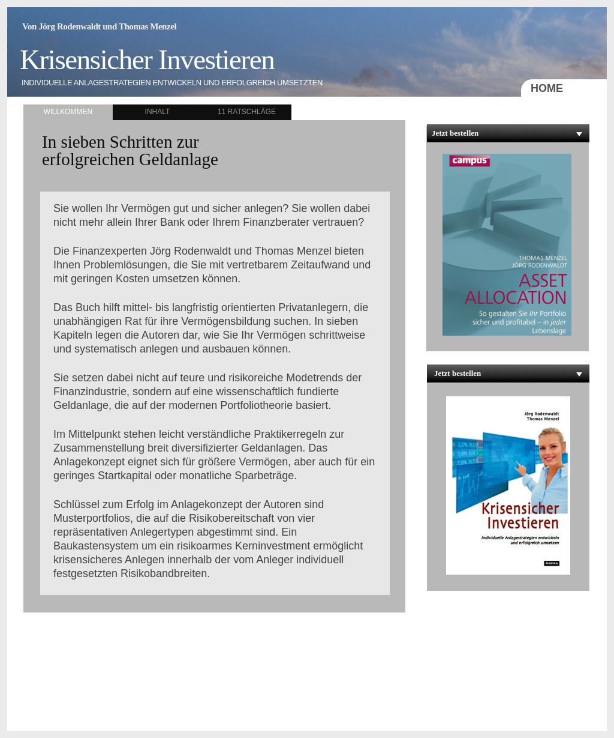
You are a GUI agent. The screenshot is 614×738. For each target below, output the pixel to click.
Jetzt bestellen (455, 133)
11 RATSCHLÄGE (247, 111)
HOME (547, 88)
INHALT (157, 111)
